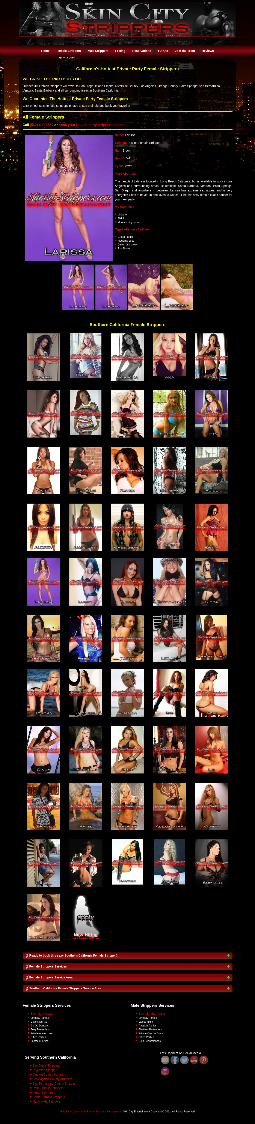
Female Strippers (68, 51)
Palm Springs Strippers (48, 1088)
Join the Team (185, 51)
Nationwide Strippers (46, 1101)
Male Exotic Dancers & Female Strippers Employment (90, 1111)
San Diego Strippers (46, 1065)
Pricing (120, 51)
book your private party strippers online (91, 125)
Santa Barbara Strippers (49, 1097)
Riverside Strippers (45, 1070)
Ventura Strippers (44, 1092)
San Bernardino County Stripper (54, 1083)
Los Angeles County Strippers (52, 1079)
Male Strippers (98, 51)
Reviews (208, 51)
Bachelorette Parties (152, 1013)
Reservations (141, 51)
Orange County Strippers (49, 1074)
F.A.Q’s (163, 51)
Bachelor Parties (42, 1013)
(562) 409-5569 (41, 125)
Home (45, 51)
